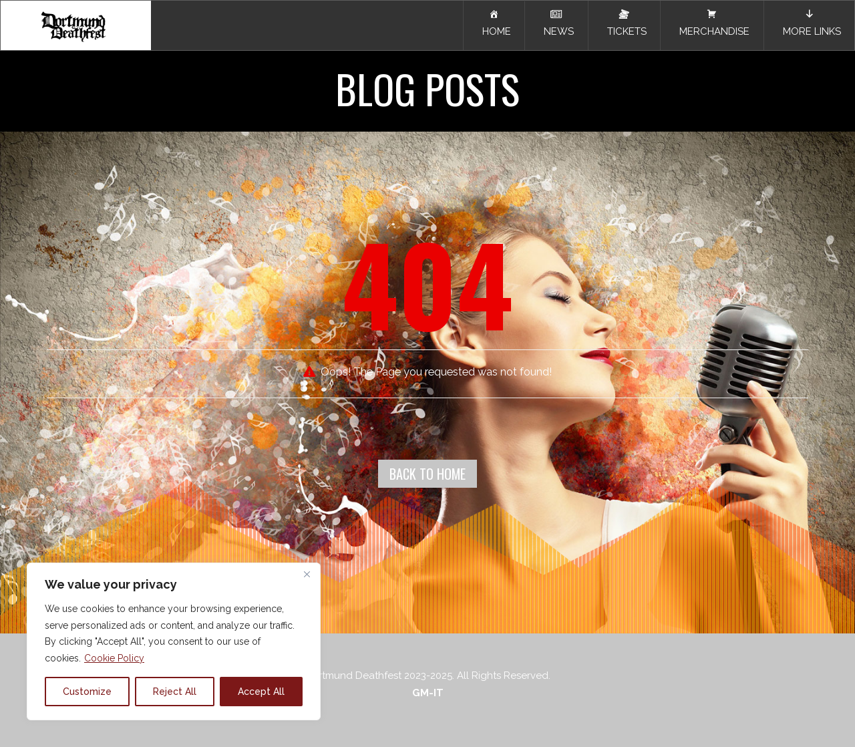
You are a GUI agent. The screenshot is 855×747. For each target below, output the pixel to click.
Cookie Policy (114, 658)
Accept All (261, 691)
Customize (87, 691)
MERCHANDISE (711, 23)
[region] (174, 641)
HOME (494, 23)
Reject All (174, 691)
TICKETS (624, 23)
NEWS (556, 23)
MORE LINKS (809, 23)
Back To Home (427, 474)
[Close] (307, 574)
